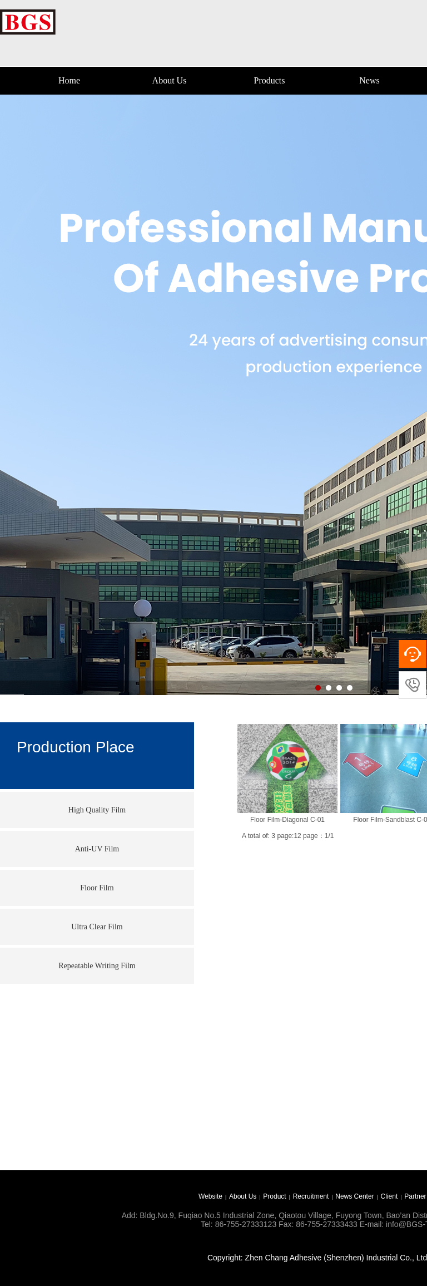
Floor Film (96, 888)
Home (69, 80)
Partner (415, 1196)
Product (274, 1196)
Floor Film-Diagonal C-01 (287, 820)
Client (389, 1196)
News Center (354, 1196)
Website (210, 1196)
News (369, 80)
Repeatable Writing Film (96, 966)
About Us (169, 80)
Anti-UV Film (97, 849)
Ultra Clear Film (97, 927)
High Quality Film (97, 810)
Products (269, 80)
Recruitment (311, 1196)
